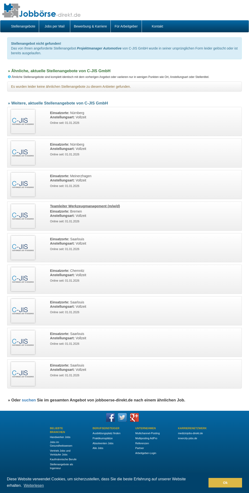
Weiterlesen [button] (34, 485)
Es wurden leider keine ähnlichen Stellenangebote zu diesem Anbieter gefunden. (71, 86)
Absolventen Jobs (103, 443)
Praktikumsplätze (103, 438)
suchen (29, 400)
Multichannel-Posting (147, 433)
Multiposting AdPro (146, 438)
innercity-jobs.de (187, 438)
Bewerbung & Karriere (90, 26)
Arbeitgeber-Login (145, 453)
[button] (203, 483)
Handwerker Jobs (60, 437)
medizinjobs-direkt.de (190, 433)
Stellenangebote (23, 26)
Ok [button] (225, 483)
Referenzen (142, 443)
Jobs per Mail (54, 26)
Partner (139, 448)
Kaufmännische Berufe (63, 459)
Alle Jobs (98, 448)
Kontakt (157, 26)
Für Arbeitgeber (126, 26)
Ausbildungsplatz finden (106, 433)
